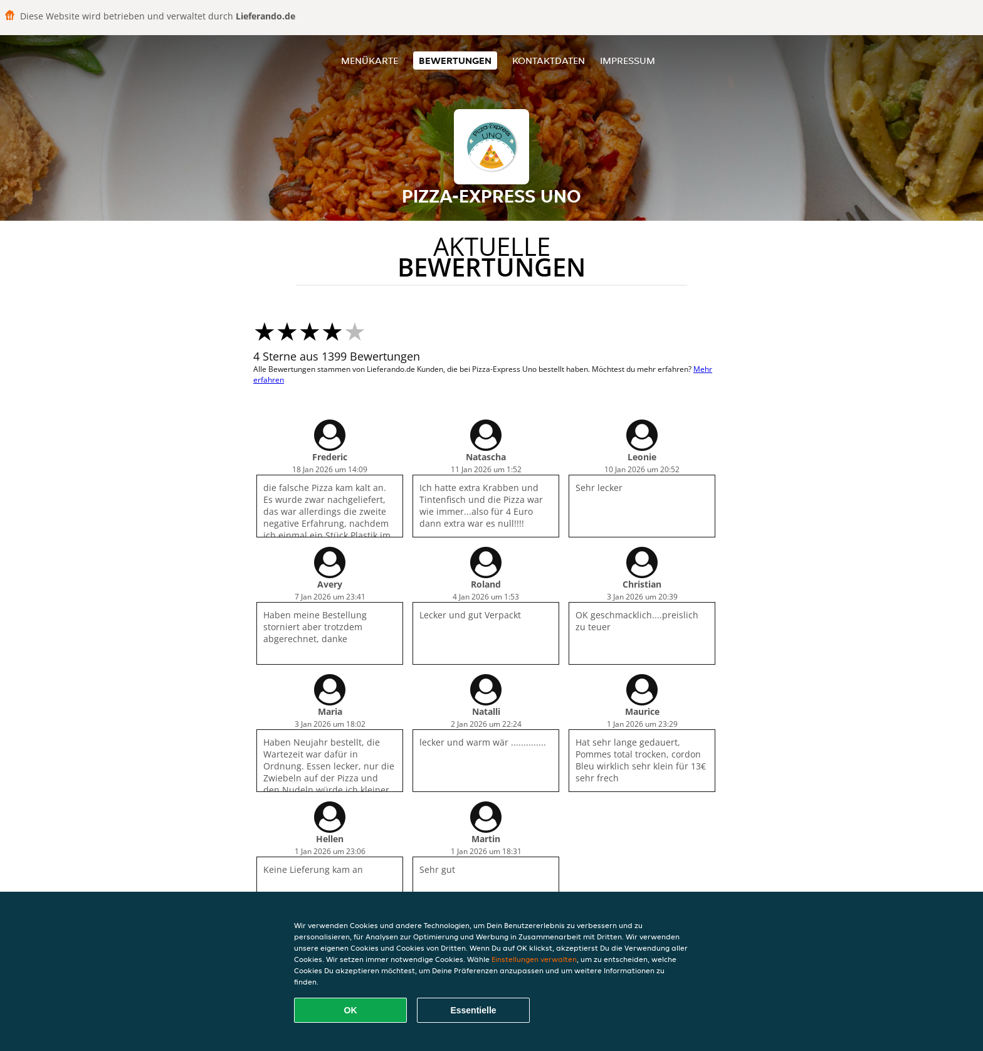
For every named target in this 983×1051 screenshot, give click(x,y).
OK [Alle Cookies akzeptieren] (350, 1010)
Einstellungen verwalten (534, 959)
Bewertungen (455, 60)
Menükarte (369, 60)
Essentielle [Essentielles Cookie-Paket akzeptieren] (473, 1010)
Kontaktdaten (548, 60)
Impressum (627, 60)
